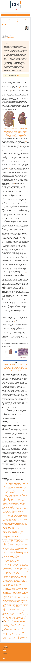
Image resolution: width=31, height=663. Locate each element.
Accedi (15, 11)
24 (23, 288)
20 (25, 272)
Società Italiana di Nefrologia (11, 658)
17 (9, 179)
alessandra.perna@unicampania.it (9, 37)
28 (7, 441)
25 (15, 309)
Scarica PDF (4, 24)
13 (6, 156)
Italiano (18, 75)
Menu (15, 15)
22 (14, 263)
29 (7, 446)
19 (9, 184)
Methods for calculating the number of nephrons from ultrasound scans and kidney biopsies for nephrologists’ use (15, 21)
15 (7, 168)
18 (14, 183)
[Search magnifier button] (29, 13)
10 (21, 146)
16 (9, 168)
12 (7, 153)
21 (15, 258)
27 (8, 428)
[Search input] (15, 13)
